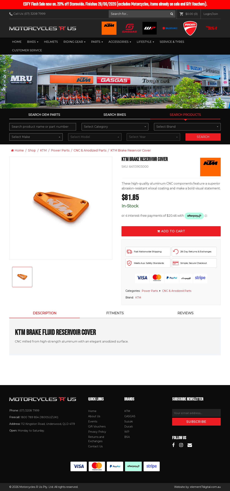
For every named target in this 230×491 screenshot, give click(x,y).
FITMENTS (115, 313)
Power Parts (60, 150)
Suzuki (128, 421)
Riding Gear (74, 41)
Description (44, 313)
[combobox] (115, 126)
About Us (94, 416)
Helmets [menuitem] (51, 41)
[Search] (171, 13)
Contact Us (95, 446)
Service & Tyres (172, 41)
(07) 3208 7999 (34, 13)
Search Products (185, 115)
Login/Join (210, 14)
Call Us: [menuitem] (28, 13)
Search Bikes (115, 115)
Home (17, 41)
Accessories (120, 41)
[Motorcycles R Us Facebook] (173, 445)
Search (203, 137)
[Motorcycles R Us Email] (190, 445)
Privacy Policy (97, 431)
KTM (43, 150)
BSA (127, 437)
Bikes (32, 41)
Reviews (185, 313)
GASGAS (129, 416)
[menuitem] (142, 14)
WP (126, 431)
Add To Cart (171, 231)
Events (92, 421)
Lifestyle (145, 41)
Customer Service (27, 50)
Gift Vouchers (97, 426)
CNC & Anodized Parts (90, 150)
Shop (32, 150)
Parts (97, 41)
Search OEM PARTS (44, 115)
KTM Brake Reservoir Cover (131, 150)
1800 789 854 (30, 417)
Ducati (128, 426)
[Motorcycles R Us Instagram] (181, 445)
